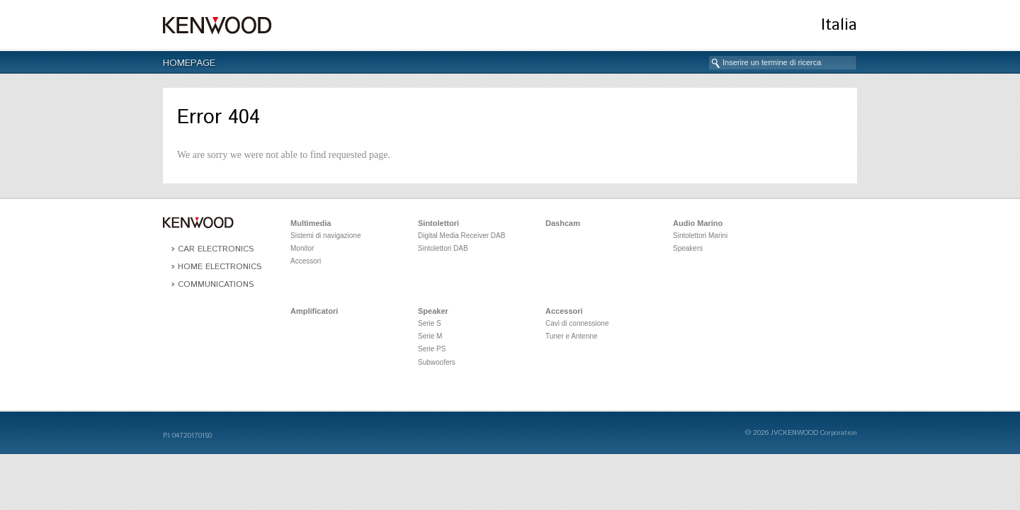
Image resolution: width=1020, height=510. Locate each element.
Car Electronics (216, 249)
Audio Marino (697, 223)
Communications (216, 284)
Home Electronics (219, 267)
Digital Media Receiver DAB (461, 235)
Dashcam (562, 223)
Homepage (189, 63)
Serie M (430, 336)
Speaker (433, 311)
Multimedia (310, 223)
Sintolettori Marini (700, 235)
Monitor (302, 248)
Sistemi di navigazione (325, 235)
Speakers (688, 248)
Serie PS (432, 349)
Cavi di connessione (577, 323)
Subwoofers (436, 362)
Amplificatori (314, 311)
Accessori (305, 261)
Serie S (429, 323)
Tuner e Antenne (571, 336)
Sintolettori (438, 223)
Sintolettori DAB (443, 248)
